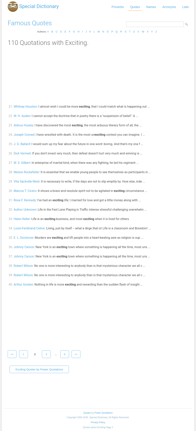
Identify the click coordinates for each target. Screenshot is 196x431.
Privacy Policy (98, 422)
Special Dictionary (39, 6)
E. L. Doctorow (23, 237)
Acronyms (169, 7)
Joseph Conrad (24, 134)
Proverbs (118, 7)
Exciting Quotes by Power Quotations (39, 369)
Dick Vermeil (22, 153)
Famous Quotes (30, 23)
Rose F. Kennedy (25, 200)
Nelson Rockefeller (26, 172)
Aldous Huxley (23, 125)
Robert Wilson (23, 266)
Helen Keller (22, 219)
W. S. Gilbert (22, 163)
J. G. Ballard (22, 144)
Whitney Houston (25, 106)
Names (151, 7)
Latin (185, 7)
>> (76, 354)
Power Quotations (103, 413)
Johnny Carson (24, 247)
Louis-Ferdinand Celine (29, 228)
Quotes (135, 7)
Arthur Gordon (23, 284)
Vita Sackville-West (26, 181)
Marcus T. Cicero (25, 191)
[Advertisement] (98, 75)
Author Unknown (25, 209)
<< (12, 354)
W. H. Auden (22, 116)
